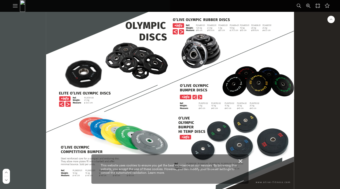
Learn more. (156, 173)
